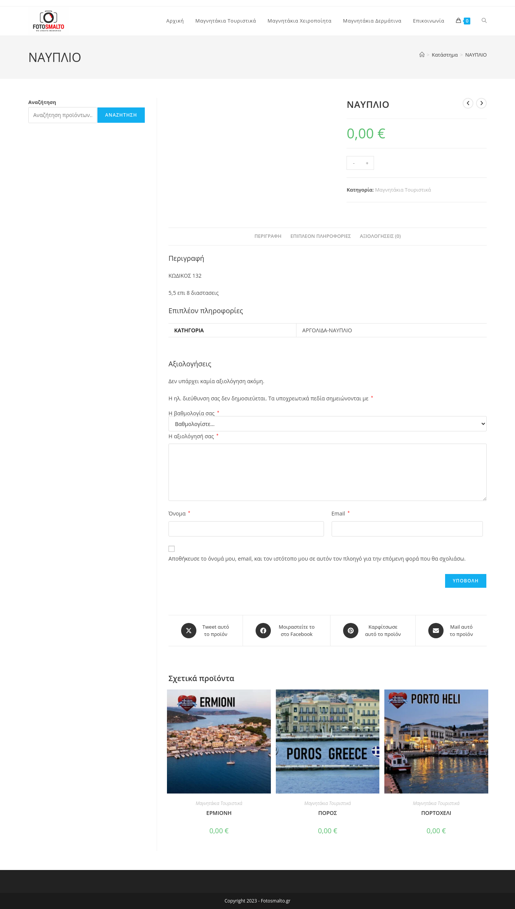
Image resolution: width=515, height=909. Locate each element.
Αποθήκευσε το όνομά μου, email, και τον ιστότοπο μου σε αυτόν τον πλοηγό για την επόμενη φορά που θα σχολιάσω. (317, 558)
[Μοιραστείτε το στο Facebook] (286, 630)
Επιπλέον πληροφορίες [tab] (320, 236)
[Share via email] (451, 630)
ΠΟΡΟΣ (327, 812)
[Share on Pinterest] (373, 630)
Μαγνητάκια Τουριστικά (403, 189)
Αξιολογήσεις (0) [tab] (380, 236)
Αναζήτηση (42, 102)
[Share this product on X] (205, 630)
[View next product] (481, 103)
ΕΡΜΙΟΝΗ (219, 812)
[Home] (421, 54)
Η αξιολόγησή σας (193, 436)
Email (341, 513)
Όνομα (179, 513)
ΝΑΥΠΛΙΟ (476, 54)
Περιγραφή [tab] (268, 236)
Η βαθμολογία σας (193, 413)
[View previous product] (468, 103)
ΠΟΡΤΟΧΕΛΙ (436, 812)
